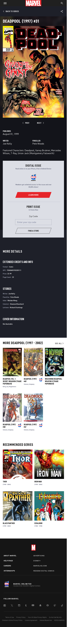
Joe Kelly (7, 143)
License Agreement (31, 620)
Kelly (4, 386)
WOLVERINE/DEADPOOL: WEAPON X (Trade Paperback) (53, 381)
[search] (62, 3)
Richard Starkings (16, 307)
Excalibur (38, 523)
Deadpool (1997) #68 (9, 425)
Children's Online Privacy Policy (12, 620)
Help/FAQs (8, 561)
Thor (5, 481)
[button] (4, 3)
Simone (26, 384)
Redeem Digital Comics (43, 571)
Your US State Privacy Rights (37, 617)
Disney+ (37, 561)
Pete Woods (38, 143)
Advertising (39, 556)
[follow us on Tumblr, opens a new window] (26, 606)
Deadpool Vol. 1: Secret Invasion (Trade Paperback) (12, 381)
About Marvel (10, 556)
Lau (7, 386)
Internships (9, 571)
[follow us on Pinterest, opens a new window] (48, 605)
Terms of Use (9, 617)
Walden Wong (12, 300)
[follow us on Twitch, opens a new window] (55, 606)
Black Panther (9, 523)
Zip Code (33, 216)
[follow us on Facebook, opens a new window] (5, 606)
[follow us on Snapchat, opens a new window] (40, 605)
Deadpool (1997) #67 (30, 425)
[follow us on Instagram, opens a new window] (19, 606)
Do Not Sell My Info (55, 617)
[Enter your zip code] (33, 222)
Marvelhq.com (40, 566)
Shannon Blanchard (17, 304)
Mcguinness (12, 386)
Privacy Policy (21, 617)
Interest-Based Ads (46, 620)
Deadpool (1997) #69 (30, 380)
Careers (7, 566)
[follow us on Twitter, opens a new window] (12, 606)
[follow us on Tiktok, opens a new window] (62, 606)
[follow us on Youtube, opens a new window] (33, 605)
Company (31, 384)
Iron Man (38, 481)
